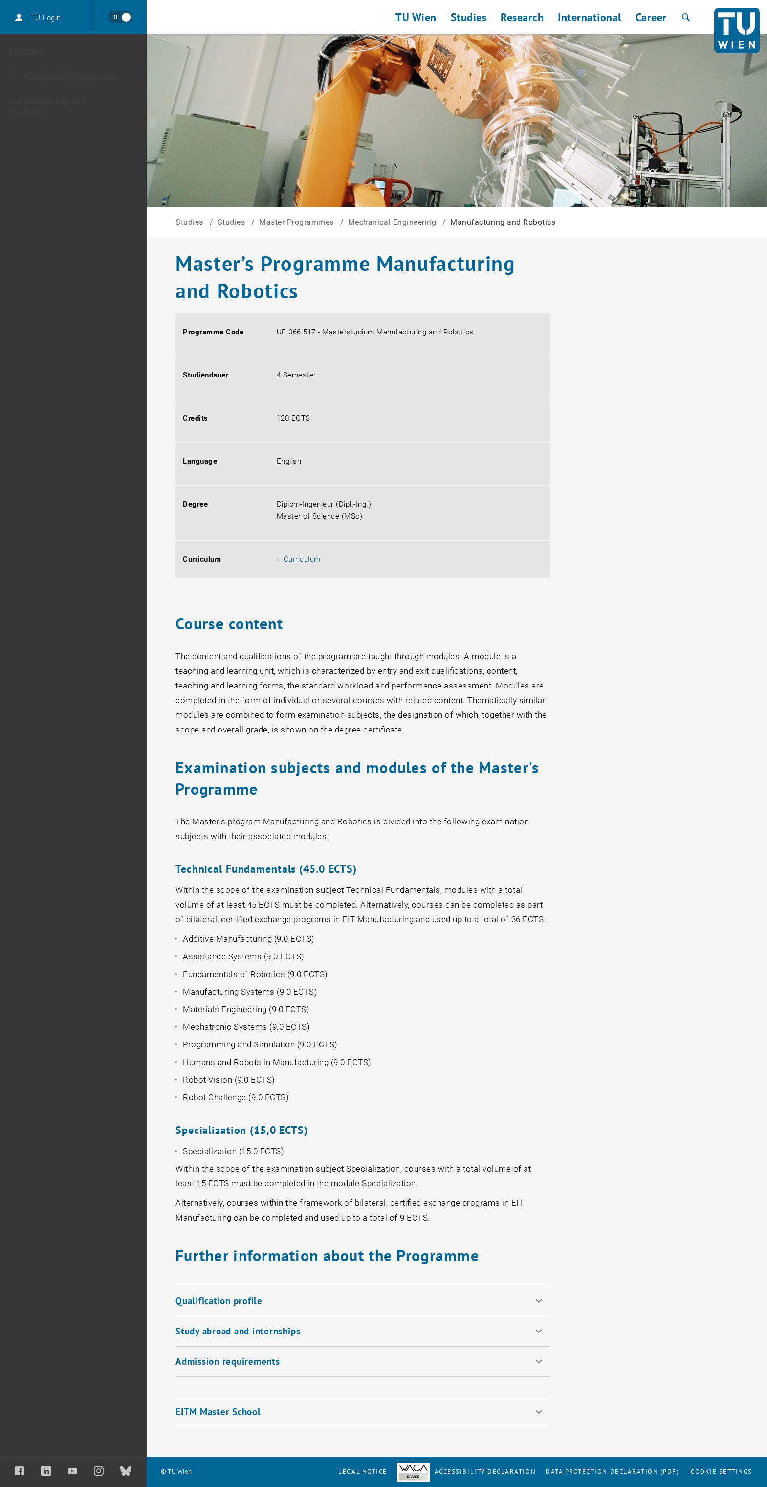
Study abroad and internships (237, 1331)
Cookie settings (721, 1471)
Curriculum (302, 559)
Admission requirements (227, 1361)
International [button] (589, 17)
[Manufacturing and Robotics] (73, 106)
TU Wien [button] (416, 17)
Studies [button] (469, 17)
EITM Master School (218, 1412)
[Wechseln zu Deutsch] (120, 17)
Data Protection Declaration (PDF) (612, 1471)
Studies (190, 222)
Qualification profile (219, 1301)
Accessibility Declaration (466, 1471)
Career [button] (651, 17)
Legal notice (362, 1471)
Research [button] (522, 17)
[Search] (685, 17)
